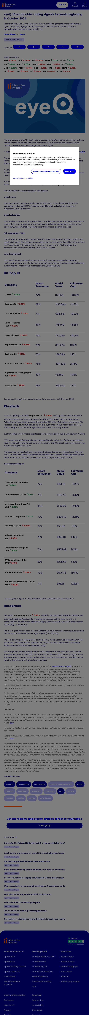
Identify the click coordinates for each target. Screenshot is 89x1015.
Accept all (69, 171)
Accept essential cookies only (46, 171)
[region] (44, 166)
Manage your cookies (23, 178)
